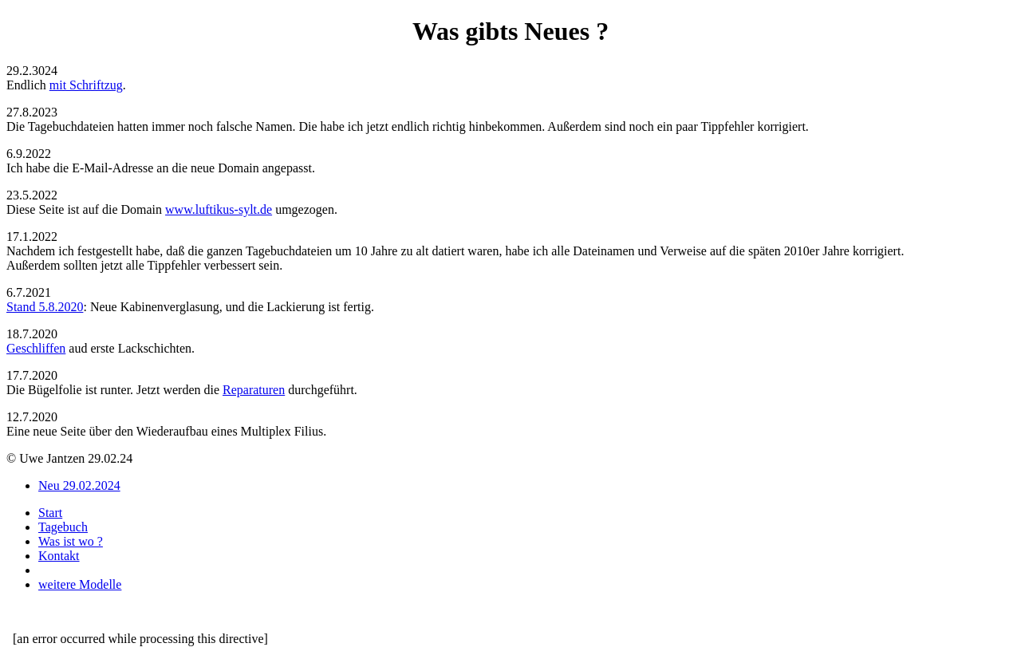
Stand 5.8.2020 (44, 307)
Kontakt (59, 555)
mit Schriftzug (86, 85)
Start (50, 512)
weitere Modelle (79, 584)
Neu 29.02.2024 (79, 485)
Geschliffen (35, 348)
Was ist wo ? (70, 541)
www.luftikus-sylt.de (218, 209)
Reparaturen (254, 390)
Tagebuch (63, 527)
